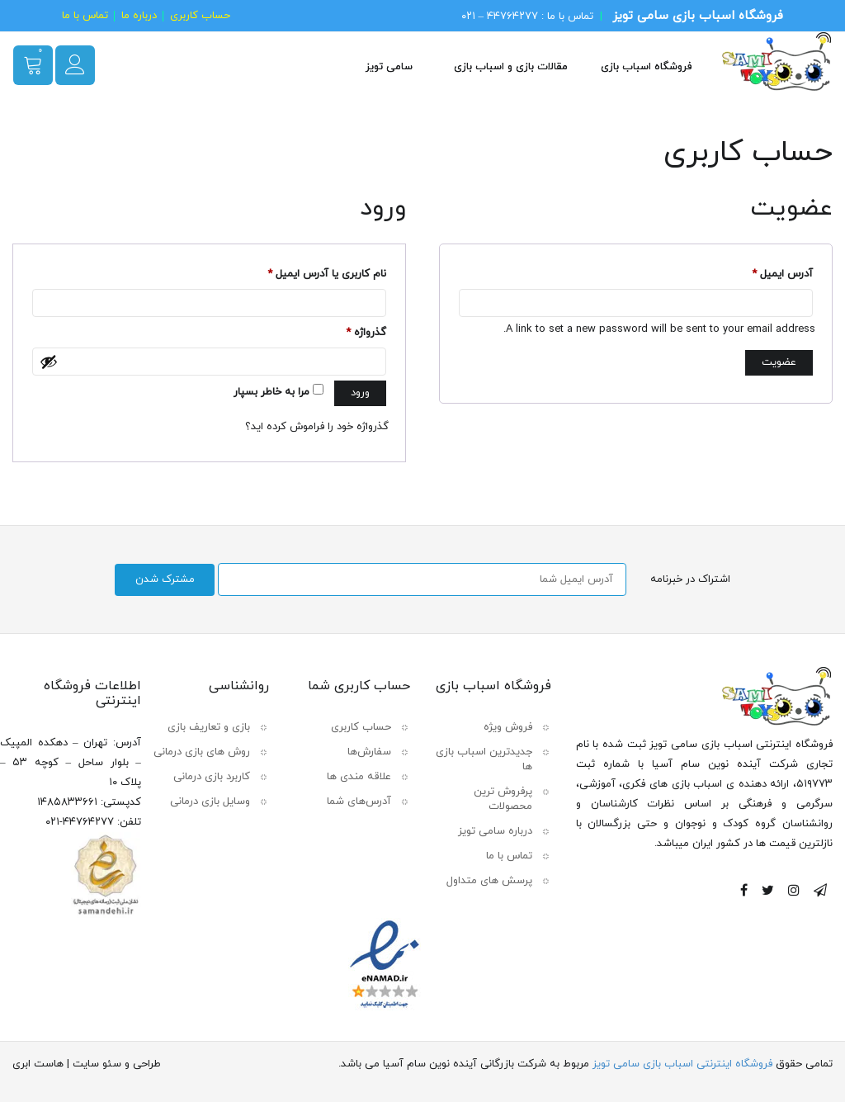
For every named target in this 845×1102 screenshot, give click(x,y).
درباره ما (139, 15)
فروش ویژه (508, 726)
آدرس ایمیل (782, 276)
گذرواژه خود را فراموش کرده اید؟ (317, 426)
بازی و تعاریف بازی (209, 726)
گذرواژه (366, 334)
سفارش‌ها (369, 751)
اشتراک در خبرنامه (691, 579)
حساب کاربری (200, 15)
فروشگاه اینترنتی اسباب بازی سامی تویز (682, 1063)
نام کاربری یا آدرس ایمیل (326, 276)
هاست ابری (38, 1063)
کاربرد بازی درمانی (211, 776)
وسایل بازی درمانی (210, 800)
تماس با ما (85, 15)
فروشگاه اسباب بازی (646, 66)
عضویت (779, 362)
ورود (360, 392)
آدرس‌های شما (359, 800)
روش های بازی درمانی (201, 751)
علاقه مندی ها (359, 776)
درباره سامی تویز (495, 830)
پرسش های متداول (489, 880)
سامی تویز (389, 66)
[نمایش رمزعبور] (49, 361)
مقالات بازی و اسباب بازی (511, 66)
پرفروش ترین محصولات (503, 798)
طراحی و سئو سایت (117, 1063)
